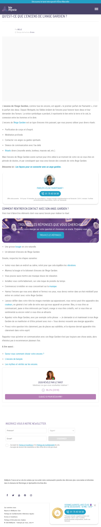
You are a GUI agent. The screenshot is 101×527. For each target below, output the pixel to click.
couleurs (8, 304)
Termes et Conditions (11, 517)
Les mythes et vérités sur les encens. (21, 364)
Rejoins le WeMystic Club (12, 511)
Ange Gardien (20, 122)
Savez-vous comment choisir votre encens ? (24, 353)
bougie (18, 246)
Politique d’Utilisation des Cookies (15, 520)
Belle (20, 29)
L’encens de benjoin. (14, 359)
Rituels (8, 150)
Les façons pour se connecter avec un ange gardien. (38, 167)
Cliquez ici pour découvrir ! (50, 396)
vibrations (71, 265)
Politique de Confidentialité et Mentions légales (19, 514)
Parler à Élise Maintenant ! (50, 188)
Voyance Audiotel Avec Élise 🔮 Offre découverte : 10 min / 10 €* (78, 506)
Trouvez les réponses (50, 235)
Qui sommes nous (10, 508)
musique (53, 286)
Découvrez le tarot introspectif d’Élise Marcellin (50, 2)
